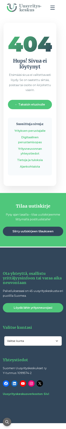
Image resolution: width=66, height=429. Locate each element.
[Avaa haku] (7, 422)
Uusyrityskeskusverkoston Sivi (26, 394)
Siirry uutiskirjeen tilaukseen (33, 231)
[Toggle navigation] (53, 8)
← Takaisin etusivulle (30, 104)
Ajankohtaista (30, 166)
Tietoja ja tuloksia (30, 160)
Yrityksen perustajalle (30, 130)
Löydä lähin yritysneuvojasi (33, 307)
